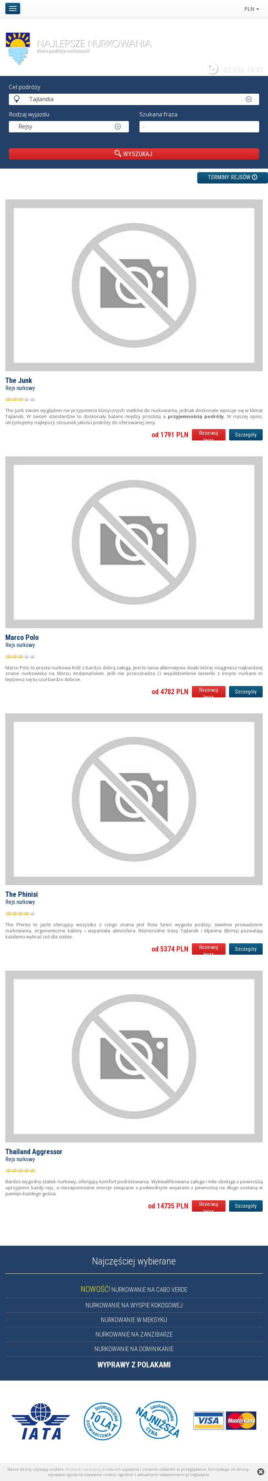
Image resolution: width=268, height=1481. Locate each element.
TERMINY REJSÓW (232, 177)
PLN (251, 8)
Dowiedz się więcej (83, 1469)
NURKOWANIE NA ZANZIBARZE (134, 1334)
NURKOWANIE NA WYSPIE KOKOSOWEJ (134, 1305)
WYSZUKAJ (133, 154)
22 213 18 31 (242, 69)
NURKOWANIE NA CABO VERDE (134, 1289)
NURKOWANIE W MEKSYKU (134, 1319)
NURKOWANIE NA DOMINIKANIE (134, 1349)
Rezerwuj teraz (208, 435)
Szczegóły (246, 435)
